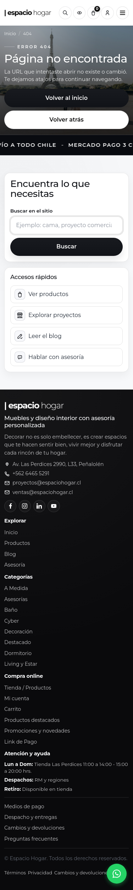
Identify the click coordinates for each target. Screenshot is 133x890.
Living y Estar (20, 664)
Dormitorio (18, 653)
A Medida (16, 588)
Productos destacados (32, 720)
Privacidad (40, 872)
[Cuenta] (107, 12)
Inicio (10, 33)
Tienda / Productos (27, 688)
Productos (17, 543)
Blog (10, 554)
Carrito (12, 709)
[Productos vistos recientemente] (79, 12)
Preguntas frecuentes (31, 839)
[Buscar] (65, 12)
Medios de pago (24, 806)
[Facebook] (10, 506)
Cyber (11, 621)
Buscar (66, 246)
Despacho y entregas (30, 817)
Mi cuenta (16, 698)
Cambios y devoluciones (34, 828)
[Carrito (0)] (93, 12)
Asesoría (14, 565)
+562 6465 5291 (30, 473)
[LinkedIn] (39, 506)
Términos (15, 872)
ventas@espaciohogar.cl (42, 492)
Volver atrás (66, 119)
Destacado (17, 642)
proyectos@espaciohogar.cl (46, 482)
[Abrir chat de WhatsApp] (117, 874)
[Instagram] (25, 506)
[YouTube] (54, 506)
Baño (10, 610)
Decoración (18, 631)
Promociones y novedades (37, 731)
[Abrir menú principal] (122, 12)
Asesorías (16, 599)
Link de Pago (20, 742)
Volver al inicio (66, 98)
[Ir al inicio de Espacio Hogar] (28, 12)
